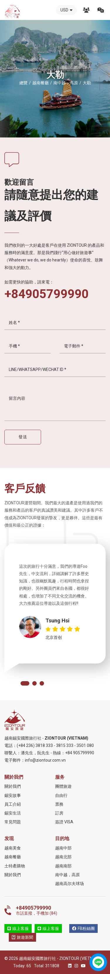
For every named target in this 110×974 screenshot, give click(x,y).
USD (66, 10)
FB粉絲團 (83, 928)
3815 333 (64, 745)
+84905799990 (46, 294)
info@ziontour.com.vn (45, 760)
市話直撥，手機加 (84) (61, 910)
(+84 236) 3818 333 (35, 745)
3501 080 (85, 745)
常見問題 (12, 821)
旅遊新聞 (22, 937)
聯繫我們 (101, 10)
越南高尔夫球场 (69, 883)
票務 (59, 804)
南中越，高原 (67, 874)
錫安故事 (12, 795)
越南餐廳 (12, 856)
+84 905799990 (79, 752)
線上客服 (18, 928)
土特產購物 (14, 866)
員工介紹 (12, 804)
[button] (25, 683)
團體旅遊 (63, 786)
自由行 (61, 795)
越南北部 (63, 856)
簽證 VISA (64, 821)
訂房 (59, 813)
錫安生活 (12, 813)
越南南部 (63, 866)
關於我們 (86, 10)
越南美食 (12, 848)
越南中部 (63, 848)
